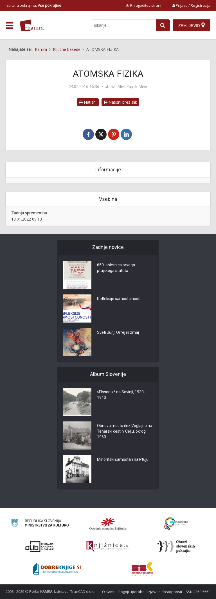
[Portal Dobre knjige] (57, 569)
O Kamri (109, 591)
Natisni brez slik (120, 102)
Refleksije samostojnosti (118, 298)
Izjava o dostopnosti (164, 591)
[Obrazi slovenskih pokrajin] (176, 546)
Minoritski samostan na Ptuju (122, 459)
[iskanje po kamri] (123, 25)
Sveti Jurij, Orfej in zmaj (118, 332)
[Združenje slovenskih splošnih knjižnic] (108, 546)
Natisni (87, 102)
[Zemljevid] (191, 25)
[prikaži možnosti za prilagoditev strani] (143, 5)
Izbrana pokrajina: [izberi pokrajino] (33, 5)
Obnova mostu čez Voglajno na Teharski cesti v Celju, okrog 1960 (124, 431)
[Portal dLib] (39, 546)
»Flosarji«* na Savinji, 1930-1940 (121, 395)
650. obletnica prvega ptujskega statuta (116, 268)
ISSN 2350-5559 (197, 591)
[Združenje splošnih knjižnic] (142, 569)
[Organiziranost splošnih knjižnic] (108, 524)
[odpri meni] (9, 25)
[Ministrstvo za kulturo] (39, 524)
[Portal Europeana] (176, 524)
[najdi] (163, 25)
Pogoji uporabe (131, 591)
